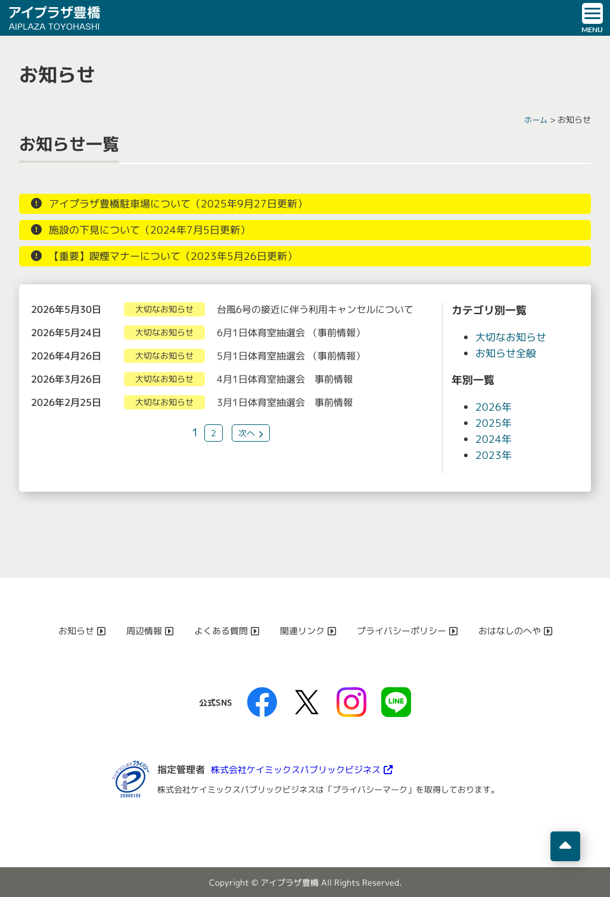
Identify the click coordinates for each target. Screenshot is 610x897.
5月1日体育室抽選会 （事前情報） (291, 355)
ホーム (534, 119)
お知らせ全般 (507, 353)
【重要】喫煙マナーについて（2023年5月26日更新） (179, 256)
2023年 (493, 455)
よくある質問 (216, 630)
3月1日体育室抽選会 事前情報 (285, 402)
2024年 (493, 439)
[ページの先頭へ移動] (565, 846)
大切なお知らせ (512, 337)
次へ (246, 433)
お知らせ (67, 630)
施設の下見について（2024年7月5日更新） (154, 230)
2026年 (493, 406)
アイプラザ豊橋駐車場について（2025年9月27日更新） (184, 203)
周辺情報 (137, 630)
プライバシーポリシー (405, 630)
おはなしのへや (518, 630)
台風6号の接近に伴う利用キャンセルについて (315, 309)
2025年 (493, 422)
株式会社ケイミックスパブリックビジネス (301, 769)
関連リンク (301, 630)
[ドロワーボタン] (592, 18)
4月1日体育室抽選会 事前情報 (285, 379)
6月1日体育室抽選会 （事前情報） (291, 332)
